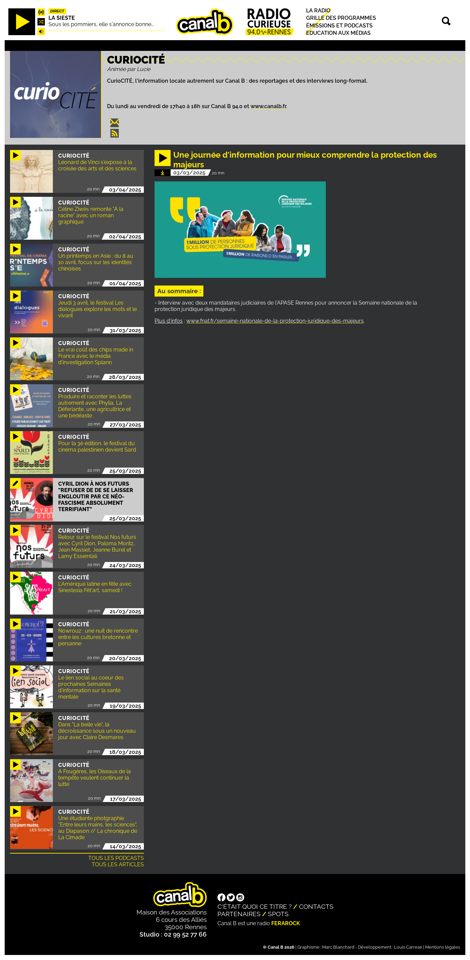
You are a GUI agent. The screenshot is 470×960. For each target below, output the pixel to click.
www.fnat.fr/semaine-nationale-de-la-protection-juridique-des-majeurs (275, 321)
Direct (57, 11)
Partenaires (239, 913)
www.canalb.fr (268, 106)
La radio (318, 10)
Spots (278, 913)
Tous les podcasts (116, 858)
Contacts (316, 906)
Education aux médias (338, 33)
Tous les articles (118, 864)
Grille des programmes (341, 18)
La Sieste (62, 18)
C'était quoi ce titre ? (254, 906)
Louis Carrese (408, 947)
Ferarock (285, 923)
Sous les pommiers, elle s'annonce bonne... (101, 24)
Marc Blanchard (338, 947)
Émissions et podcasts (339, 25)
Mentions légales (442, 947)
